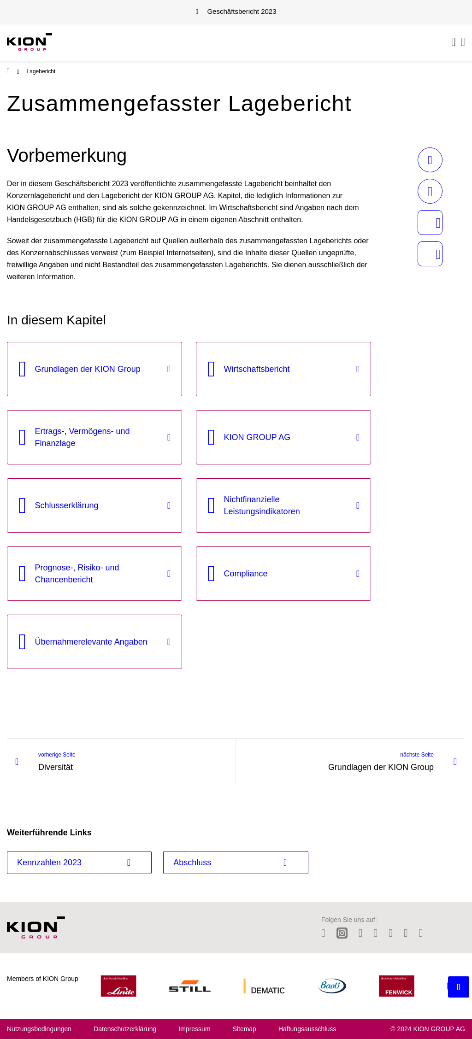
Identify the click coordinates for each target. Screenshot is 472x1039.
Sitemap (244, 1029)
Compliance (246, 573)
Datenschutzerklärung (125, 1029)
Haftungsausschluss (307, 1029)
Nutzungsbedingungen (39, 1029)
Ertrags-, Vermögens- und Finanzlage (82, 437)
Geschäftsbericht (241, 11)
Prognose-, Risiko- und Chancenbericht (77, 573)
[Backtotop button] (458, 987)
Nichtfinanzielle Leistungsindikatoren (262, 505)
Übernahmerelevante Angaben (91, 641)
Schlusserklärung (67, 505)
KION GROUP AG (257, 437)
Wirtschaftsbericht (257, 369)
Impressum (194, 1029)
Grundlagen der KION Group (88, 369)
